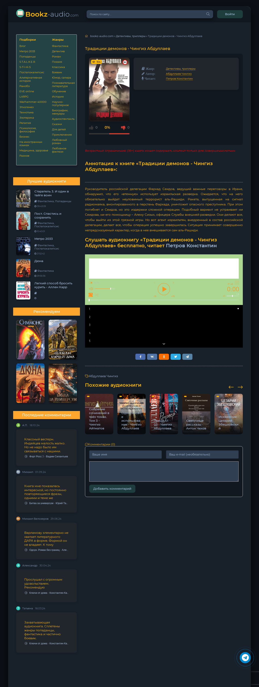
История (58, 96)
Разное (24, 155)
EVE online (26, 91)
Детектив (58, 51)
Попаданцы (27, 56)
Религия (25, 122)
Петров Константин (179, 78)
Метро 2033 (27, 51)
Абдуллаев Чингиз (179, 73)
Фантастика (60, 46)
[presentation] (231, 386)
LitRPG (24, 96)
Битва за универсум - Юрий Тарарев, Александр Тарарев (47, 503)
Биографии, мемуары (60, 112)
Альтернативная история (30, 79)
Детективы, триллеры (180, 68)
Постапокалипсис (31, 72)
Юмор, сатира (61, 77)
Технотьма (26, 112)
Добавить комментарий (112, 489)
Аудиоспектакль (63, 118)
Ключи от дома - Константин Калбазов (47, 592)
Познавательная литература (63, 84)
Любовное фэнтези (59, 150)
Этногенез (26, 107)
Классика (58, 67)
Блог (22, 46)
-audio (52, 14)
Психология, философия (27, 129)
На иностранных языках (30, 143)
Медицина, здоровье (33, 150)
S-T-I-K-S (25, 67)
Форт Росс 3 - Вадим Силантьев (46, 456)
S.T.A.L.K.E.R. (27, 61)
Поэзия (57, 61)
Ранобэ (24, 86)
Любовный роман (59, 141)
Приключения (62, 134)
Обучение (59, 91)
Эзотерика (26, 117)
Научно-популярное (60, 103)
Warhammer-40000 (33, 101)
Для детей (59, 129)
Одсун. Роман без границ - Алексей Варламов (47, 550)
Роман (56, 56)
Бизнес (24, 136)
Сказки (57, 124)
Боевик (57, 72)
